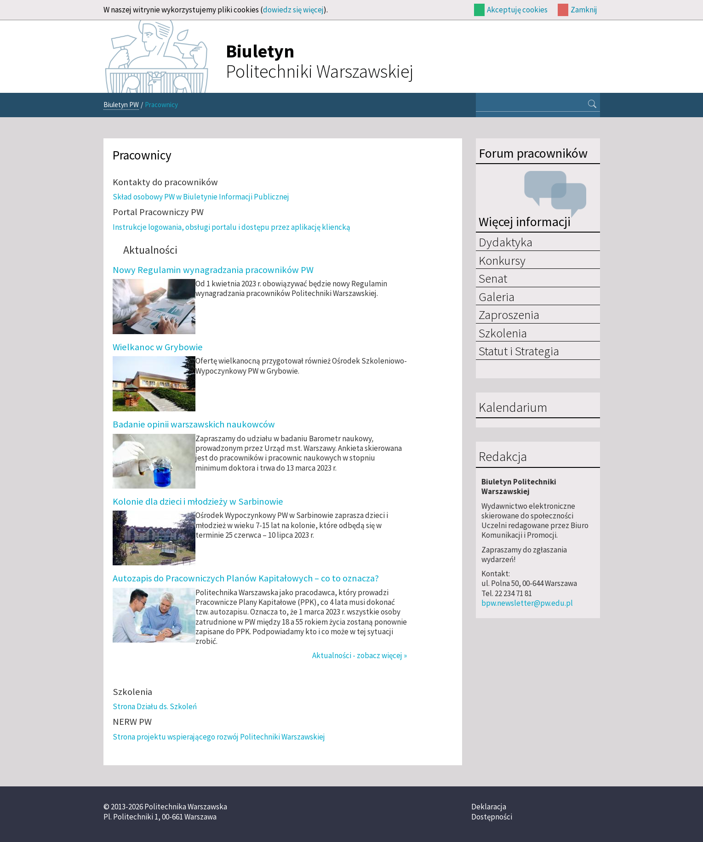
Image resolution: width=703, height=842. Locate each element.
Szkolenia (503, 333)
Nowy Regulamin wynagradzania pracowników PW (213, 270)
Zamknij (584, 10)
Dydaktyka (505, 242)
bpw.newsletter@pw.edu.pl (527, 603)
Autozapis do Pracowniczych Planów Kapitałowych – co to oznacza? (246, 578)
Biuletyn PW (121, 104)
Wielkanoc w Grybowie (158, 347)
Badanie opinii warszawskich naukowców (194, 424)
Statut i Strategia (519, 351)
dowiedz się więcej (293, 10)
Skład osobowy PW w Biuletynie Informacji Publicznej (201, 197)
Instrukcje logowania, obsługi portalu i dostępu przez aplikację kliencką (231, 227)
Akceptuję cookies (517, 10)
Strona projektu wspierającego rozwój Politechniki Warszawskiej (219, 737)
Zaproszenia (509, 314)
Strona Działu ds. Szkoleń (155, 706)
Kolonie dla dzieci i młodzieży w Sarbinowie (198, 501)
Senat (493, 278)
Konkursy (502, 260)
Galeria (496, 296)
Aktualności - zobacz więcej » (359, 655)
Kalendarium (513, 407)
